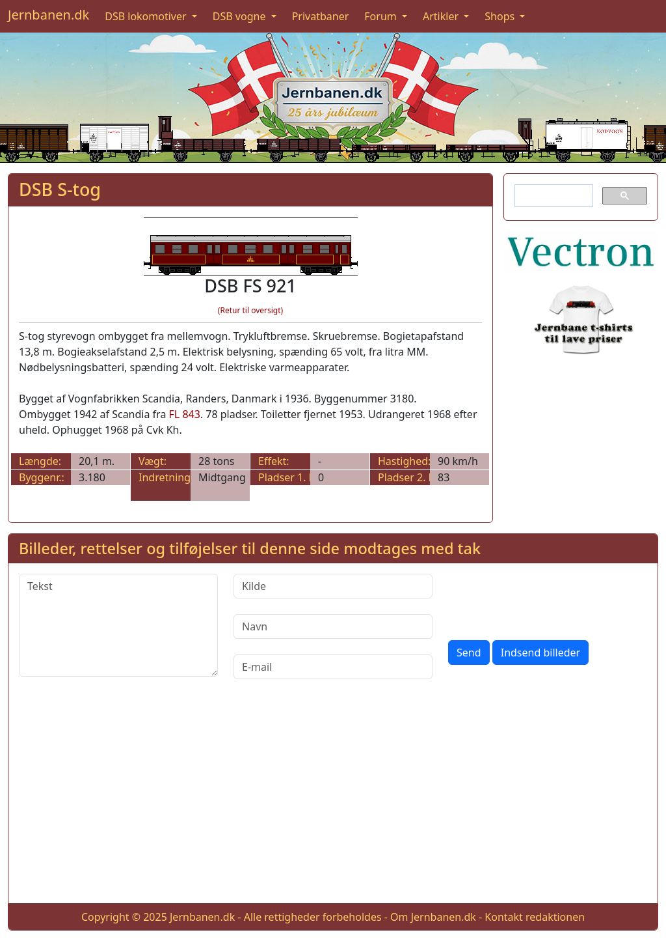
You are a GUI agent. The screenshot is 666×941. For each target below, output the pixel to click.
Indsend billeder (540, 652)
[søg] (552, 196)
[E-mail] (333, 666)
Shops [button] (501, 16)
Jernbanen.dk (48, 14)
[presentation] (547, 599)
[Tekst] (118, 625)
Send (469, 652)
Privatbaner (320, 16)
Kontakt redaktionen (535, 917)
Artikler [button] (442, 16)
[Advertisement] (333, 801)
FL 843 (184, 414)
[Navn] (333, 626)
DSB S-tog (60, 189)
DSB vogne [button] (241, 16)
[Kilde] (333, 586)
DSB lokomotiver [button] (147, 16)
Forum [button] (381, 16)
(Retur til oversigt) (250, 310)
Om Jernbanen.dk (433, 917)
